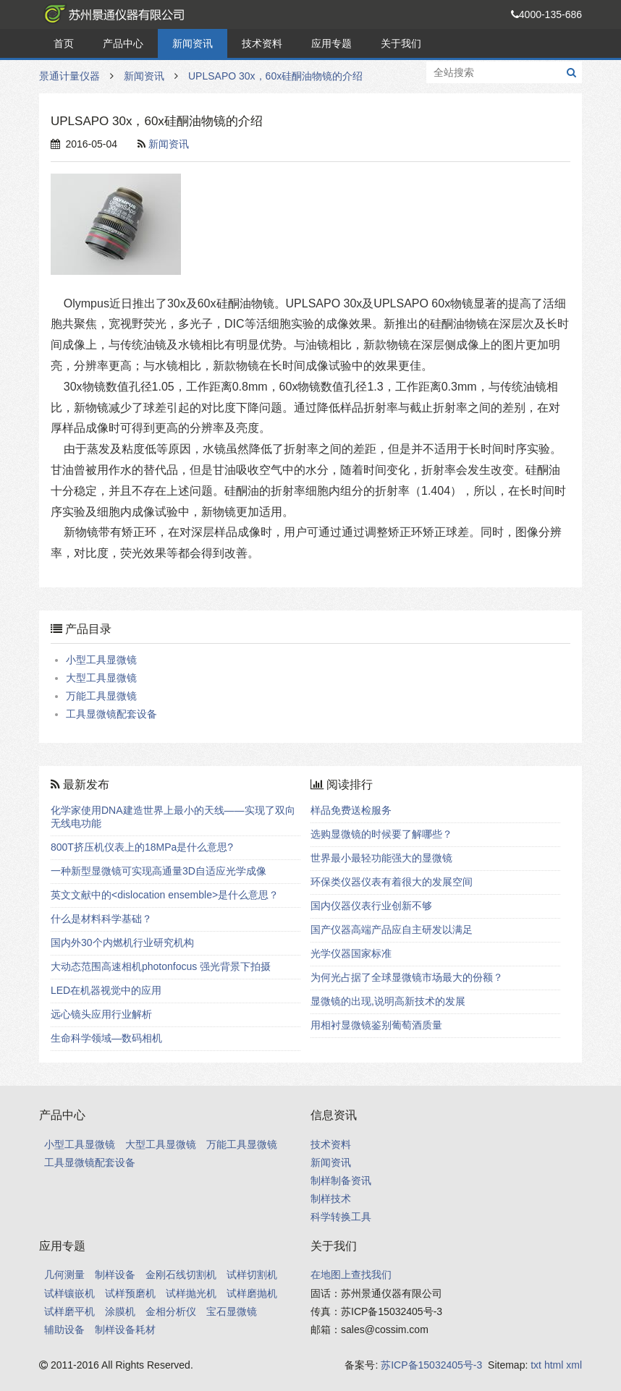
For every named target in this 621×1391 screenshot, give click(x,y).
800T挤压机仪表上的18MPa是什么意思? (142, 847)
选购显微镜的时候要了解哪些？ (381, 834)
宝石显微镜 (231, 1311)
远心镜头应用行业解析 (101, 1014)
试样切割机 (252, 1274)
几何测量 (64, 1274)
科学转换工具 (340, 1216)
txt (536, 1365)
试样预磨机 (130, 1293)
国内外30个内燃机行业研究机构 (122, 942)
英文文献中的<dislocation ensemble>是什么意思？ (165, 895)
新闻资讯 (192, 43)
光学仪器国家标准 (351, 953)
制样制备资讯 (340, 1180)
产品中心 (123, 43)
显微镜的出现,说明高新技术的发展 (387, 1001)
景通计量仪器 (111, 14)
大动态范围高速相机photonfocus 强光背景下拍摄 (161, 966)
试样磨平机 (69, 1311)
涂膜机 (120, 1311)
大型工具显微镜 (101, 678)
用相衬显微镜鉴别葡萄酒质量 (376, 1025)
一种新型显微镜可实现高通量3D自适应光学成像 (158, 871)
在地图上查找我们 (351, 1274)
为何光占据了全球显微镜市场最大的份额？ (406, 977)
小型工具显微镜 (101, 659)
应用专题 (331, 43)
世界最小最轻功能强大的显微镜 (381, 858)
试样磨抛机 (252, 1293)
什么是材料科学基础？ (101, 918)
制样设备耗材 (125, 1329)
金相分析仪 (170, 1311)
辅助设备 (64, 1329)
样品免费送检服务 (351, 810)
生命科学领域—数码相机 (106, 1038)
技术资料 (262, 43)
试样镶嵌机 (69, 1293)
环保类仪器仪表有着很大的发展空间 (391, 882)
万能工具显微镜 (101, 696)
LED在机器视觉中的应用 (106, 990)
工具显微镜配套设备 (111, 714)
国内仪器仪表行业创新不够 (371, 905)
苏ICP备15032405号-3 (431, 1365)
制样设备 (115, 1274)
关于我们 (401, 43)
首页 (64, 43)
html (553, 1365)
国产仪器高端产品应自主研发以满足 (391, 929)
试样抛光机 (191, 1293)
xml (574, 1365)
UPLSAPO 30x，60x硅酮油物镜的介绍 (275, 76)
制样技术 (330, 1198)
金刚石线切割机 (180, 1274)
